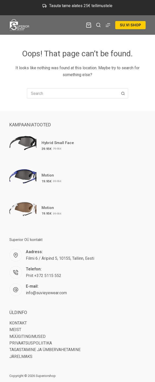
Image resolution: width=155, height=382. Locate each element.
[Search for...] (72, 93)
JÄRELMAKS (20, 356)
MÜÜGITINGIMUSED (27, 336)
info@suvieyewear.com (46, 292)
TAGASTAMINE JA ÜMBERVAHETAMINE (45, 349)
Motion (48, 175)
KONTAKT (18, 323)
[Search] (98, 25)
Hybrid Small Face (58, 143)
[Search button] (123, 93)
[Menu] (108, 25)
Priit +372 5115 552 (43, 275)
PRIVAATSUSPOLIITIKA (30, 343)
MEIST (15, 329)
